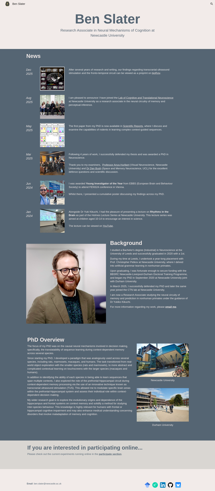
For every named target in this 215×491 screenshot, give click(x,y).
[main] (107, 24)
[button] (211, 4)
